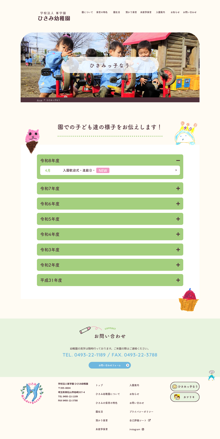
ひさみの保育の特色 (107, 399)
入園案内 (135, 385)
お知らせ (135, 392)
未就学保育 (102, 419)
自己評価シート (139, 412)
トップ (100, 385)
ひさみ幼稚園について (109, 392)
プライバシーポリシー (143, 405)
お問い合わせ (138, 399)
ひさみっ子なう (208, 41)
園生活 (100, 405)
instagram (135, 419)
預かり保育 (102, 412)
